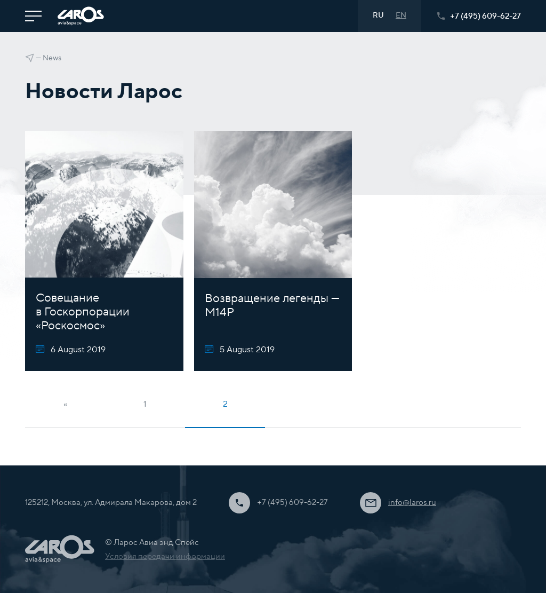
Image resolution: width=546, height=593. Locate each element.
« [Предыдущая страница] (65, 404)
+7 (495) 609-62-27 (479, 16)
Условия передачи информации (165, 556)
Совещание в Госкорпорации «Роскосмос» (83, 312)
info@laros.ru (412, 502)
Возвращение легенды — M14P (272, 305)
